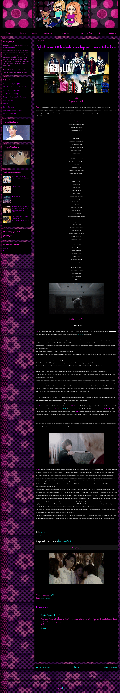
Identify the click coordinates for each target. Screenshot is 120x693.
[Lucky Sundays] (8, 107)
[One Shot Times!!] (9, 100)
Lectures (112, 33)
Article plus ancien (110, 667)
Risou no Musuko (62, 408)
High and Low (80, 334)
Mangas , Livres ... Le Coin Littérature (15, 97)
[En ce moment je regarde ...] (12, 84)
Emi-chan (11, 47)
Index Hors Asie (85, 33)
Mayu (5, 47)
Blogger (64, 688)
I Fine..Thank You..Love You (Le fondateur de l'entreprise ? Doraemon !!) (20, 218)
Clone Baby (43, 406)
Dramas (9, 33)
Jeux (100, 33)
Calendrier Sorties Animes (11, 90)
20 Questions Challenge (10, 94)
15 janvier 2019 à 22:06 (53, 615)
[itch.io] (5, 104)
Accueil (76, 667)
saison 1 (83, 403)
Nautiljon (52, 115)
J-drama (48, 598)
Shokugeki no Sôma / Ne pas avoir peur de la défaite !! (20, 178)
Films (34, 33)
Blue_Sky (43, 615)
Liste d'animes (16, 186)
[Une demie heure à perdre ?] (12, 110)
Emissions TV (48, 33)
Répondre (44, 628)
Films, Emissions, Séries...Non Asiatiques (16, 87)
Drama (42, 598)
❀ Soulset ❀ (16, 197)
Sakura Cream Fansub (64, 541)
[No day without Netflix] (10, 114)
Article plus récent (43, 667)
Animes (22, 33)
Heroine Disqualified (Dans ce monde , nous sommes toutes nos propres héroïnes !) (20, 209)
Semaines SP (66, 33)
